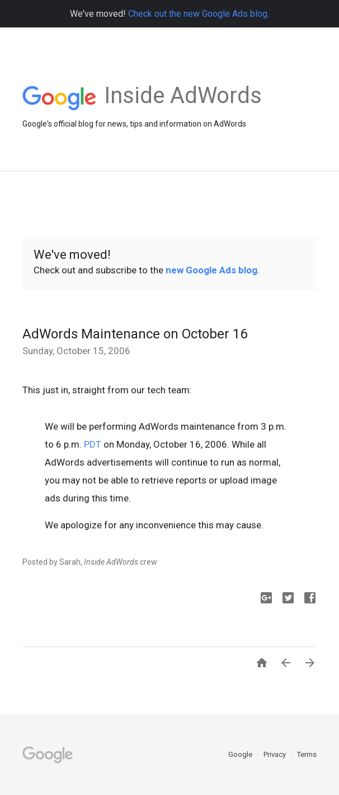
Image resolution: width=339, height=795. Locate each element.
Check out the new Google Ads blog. (198, 13)
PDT (92, 444)
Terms (307, 754)
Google (241, 754)
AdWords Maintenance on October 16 (134, 334)
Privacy (275, 754)
